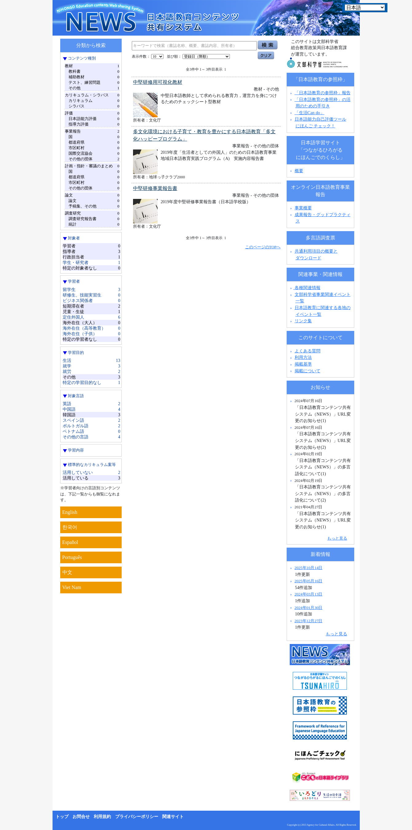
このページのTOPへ (263, 247)
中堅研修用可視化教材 (157, 82)
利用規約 (102, 816)
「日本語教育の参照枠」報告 (323, 92)
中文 (67, 572)
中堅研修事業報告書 (155, 188)
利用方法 (303, 357)
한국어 (69, 527)
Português (72, 557)
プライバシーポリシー (136, 816)
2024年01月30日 (309, 607)
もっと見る (337, 538)
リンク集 (303, 320)
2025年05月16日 (309, 581)
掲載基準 (303, 364)
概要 (299, 170)
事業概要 (303, 207)
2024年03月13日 (309, 594)
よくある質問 (307, 350)
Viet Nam (71, 587)
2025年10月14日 (309, 567)
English (69, 512)
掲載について (307, 370)
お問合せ (81, 816)
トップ (62, 816)
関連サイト (173, 816)
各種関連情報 (304, 287)
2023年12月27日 (309, 621)
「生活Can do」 (309, 112)
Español (70, 542)
